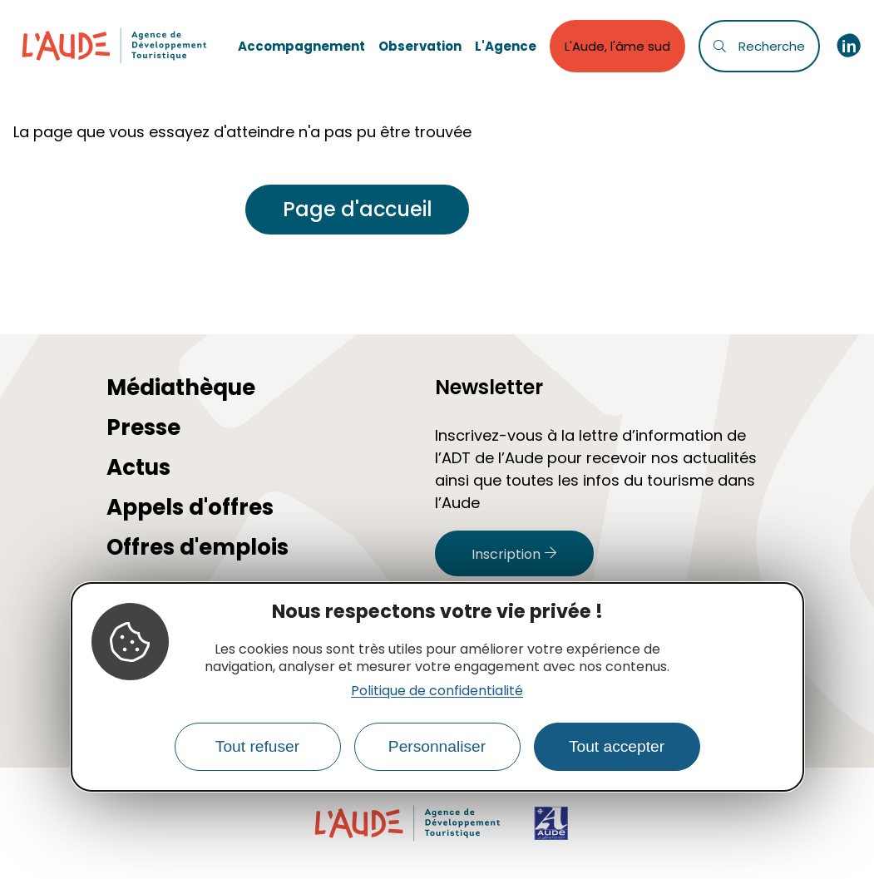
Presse (143, 427)
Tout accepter (616, 746)
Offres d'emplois (197, 547)
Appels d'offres (190, 507)
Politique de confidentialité (437, 690)
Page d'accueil (357, 209)
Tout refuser (257, 746)
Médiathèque (180, 387)
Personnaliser (437, 746)
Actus (138, 467)
